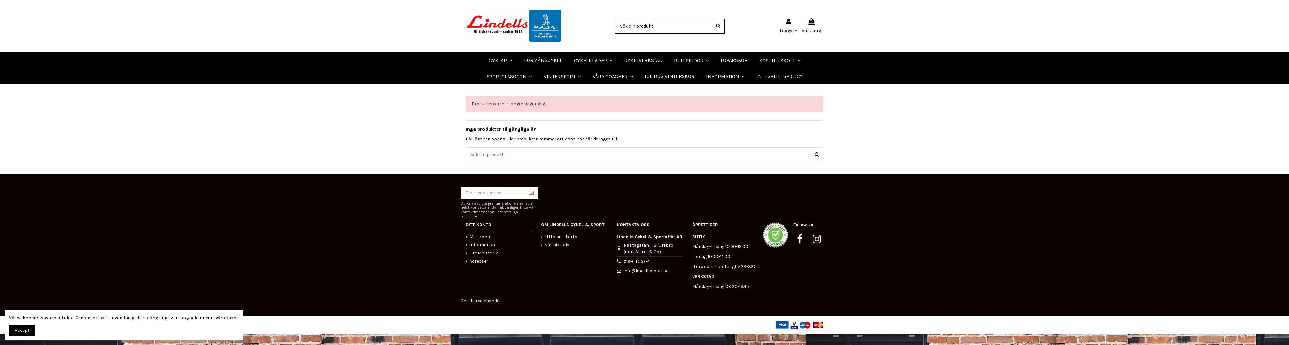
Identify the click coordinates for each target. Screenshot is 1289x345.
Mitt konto (481, 247)
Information (482, 255)
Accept (22, 330)
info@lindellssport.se (646, 281)
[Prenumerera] (531, 204)
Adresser (479, 272)
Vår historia (557, 255)
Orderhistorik (484, 264)
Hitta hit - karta (561, 247)
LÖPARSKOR (16, 89)
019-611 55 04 (637, 272)
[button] (613, 76)
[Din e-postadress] (493, 204)
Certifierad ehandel (480, 311)
